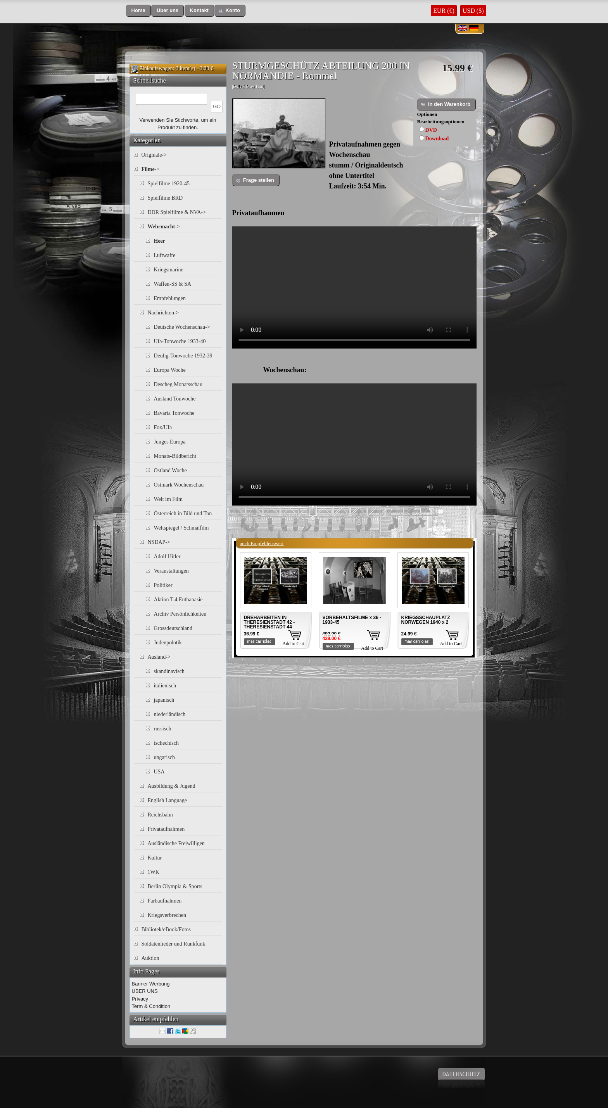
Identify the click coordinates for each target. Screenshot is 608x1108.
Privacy (140, 999)
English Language (167, 800)
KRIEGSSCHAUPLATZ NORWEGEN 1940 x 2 (425, 620)
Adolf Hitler (167, 556)
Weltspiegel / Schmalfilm (181, 528)
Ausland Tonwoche (175, 399)
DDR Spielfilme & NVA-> (177, 212)
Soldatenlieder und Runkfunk (174, 944)
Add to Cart (294, 643)
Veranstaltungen (171, 571)
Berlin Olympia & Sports (175, 886)
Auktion (150, 958)
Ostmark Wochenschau (179, 485)
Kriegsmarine (168, 270)
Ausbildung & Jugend (171, 786)
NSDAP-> (159, 542)
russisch (162, 729)
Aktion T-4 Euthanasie (178, 599)
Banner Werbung (151, 984)
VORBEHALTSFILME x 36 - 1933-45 (352, 620)
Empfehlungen (170, 298)
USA (159, 772)
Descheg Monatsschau (178, 384)
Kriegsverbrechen (167, 915)
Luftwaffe (165, 255)
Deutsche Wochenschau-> (182, 327)
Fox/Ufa (163, 427)
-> (151, 169)
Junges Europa (170, 442)
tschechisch (166, 743)
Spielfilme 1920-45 (169, 183)
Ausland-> (159, 657)
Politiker (163, 585)
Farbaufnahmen (165, 901)
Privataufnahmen (166, 829)
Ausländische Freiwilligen (176, 843)
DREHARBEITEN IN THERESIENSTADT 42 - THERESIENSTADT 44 (269, 622)
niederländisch (170, 714)
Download (437, 139)
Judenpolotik (168, 642)
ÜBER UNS (145, 991)
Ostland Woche (170, 470)
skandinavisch (169, 671)
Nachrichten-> (163, 313)
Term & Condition (151, 1006)
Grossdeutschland (173, 628)
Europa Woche (170, 370)
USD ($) (473, 10)
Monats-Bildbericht (175, 456)
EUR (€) (443, 10)
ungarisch (164, 757)
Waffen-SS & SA (173, 284)
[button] (138, 11)
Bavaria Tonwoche (174, 413)
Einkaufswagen (156, 68)
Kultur (155, 858)
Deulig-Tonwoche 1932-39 (183, 356)
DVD (431, 130)
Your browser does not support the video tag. (354, 287)
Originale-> (154, 155)
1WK (153, 872)
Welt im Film (168, 499)
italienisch (165, 686)
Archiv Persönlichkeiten (180, 614)
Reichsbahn (160, 815)
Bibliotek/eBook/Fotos (166, 929)
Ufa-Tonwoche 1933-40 (180, 341)
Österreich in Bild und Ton (183, 513)
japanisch (164, 700)
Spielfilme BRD (165, 198)
